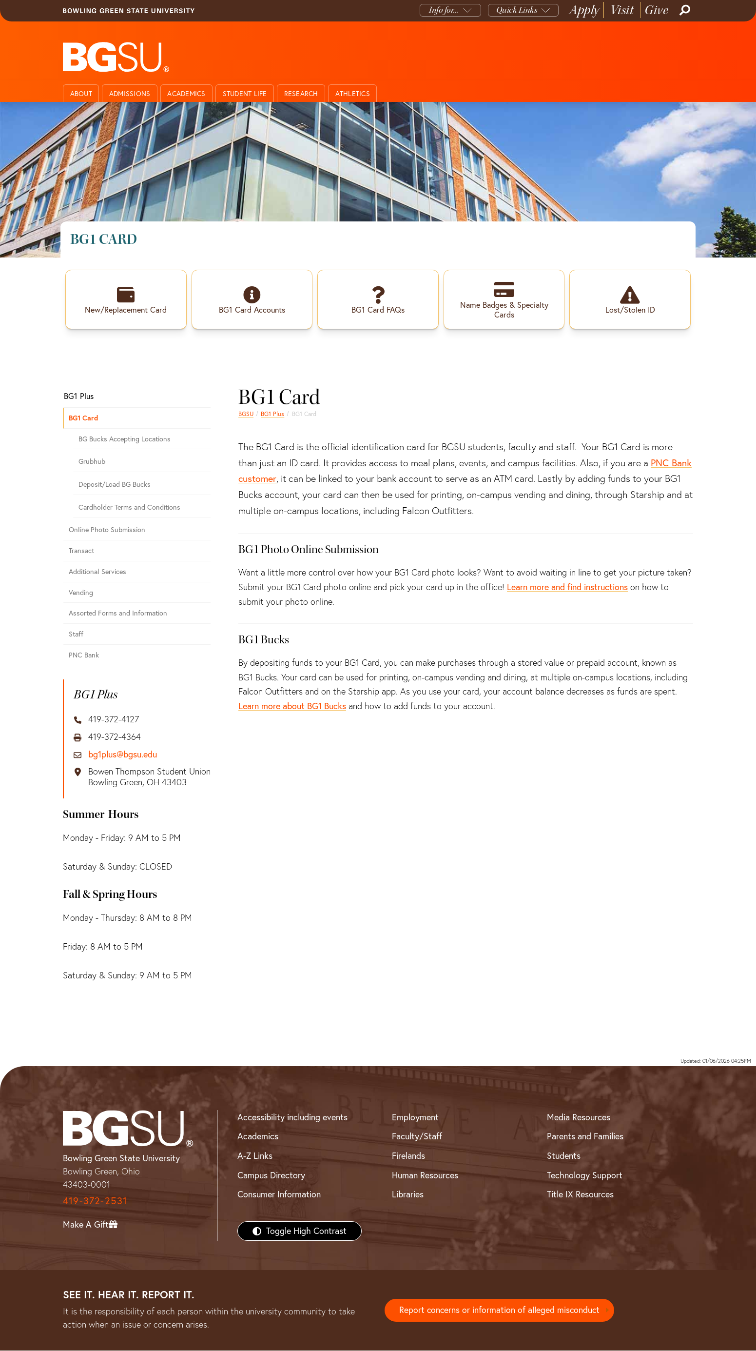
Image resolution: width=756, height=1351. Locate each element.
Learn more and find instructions (567, 587)
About (81, 93)
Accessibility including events (292, 1117)
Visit (622, 10)
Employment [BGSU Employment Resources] (415, 1117)
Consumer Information (279, 1194)
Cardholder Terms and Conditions (129, 507)
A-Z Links (254, 1156)
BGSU (245, 414)
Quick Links (517, 10)
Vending (81, 592)
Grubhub (91, 461)
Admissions (130, 93)
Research (301, 93)
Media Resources (578, 1117)
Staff (76, 634)
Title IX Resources (580, 1194)
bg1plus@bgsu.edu (122, 755)
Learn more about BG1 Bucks (292, 706)
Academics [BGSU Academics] (257, 1136)
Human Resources (425, 1175)
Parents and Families (585, 1136)
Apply (584, 10)
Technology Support (584, 1175)
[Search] (684, 10)
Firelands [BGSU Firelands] (408, 1156)
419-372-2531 (95, 1201)
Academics (186, 93)
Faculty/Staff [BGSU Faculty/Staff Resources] (417, 1136)
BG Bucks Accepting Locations (124, 439)
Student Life (245, 93)
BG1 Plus (272, 414)
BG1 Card (83, 418)
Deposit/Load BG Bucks (114, 484)
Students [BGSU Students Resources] (564, 1156)
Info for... (444, 10)
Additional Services (97, 572)
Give (656, 10)
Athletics (352, 93)
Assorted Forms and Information (118, 613)
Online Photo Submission (107, 530)
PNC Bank (84, 655)
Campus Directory (271, 1175)
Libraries (408, 1194)
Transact (81, 551)
